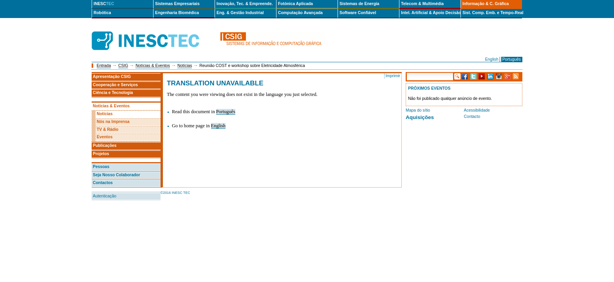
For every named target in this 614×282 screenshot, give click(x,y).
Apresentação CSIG (112, 76)
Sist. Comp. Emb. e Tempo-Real (492, 13)
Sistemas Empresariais (177, 4)
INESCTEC (154, 32)
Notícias (184, 65)
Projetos (101, 154)
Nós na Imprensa (113, 121)
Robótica (102, 13)
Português (511, 59)
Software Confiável (358, 13)
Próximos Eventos (429, 88)
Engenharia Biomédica (177, 13)
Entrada (104, 65)
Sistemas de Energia (359, 4)
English (491, 59)
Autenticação (104, 196)
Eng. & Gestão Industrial (240, 13)
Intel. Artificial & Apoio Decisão (430, 13)
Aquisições (420, 117)
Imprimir (392, 76)
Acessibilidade (477, 110)
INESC (104, 4)
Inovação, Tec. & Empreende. (245, 4)
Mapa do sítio (418, 110)
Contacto (472, 116)
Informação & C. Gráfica (485, 4)
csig (272, 41)
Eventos (104, 137)
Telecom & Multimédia (422, 4)
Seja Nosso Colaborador (116, 175)
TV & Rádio (107, 129)
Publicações (105, 145)
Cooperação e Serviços (115, 85)
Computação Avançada (300, 13)
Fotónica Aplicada (295, 4)
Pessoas (101, 166)
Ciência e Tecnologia (113, 92)
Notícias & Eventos (152, 65)
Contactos (103, 183)
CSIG (123, 65)
